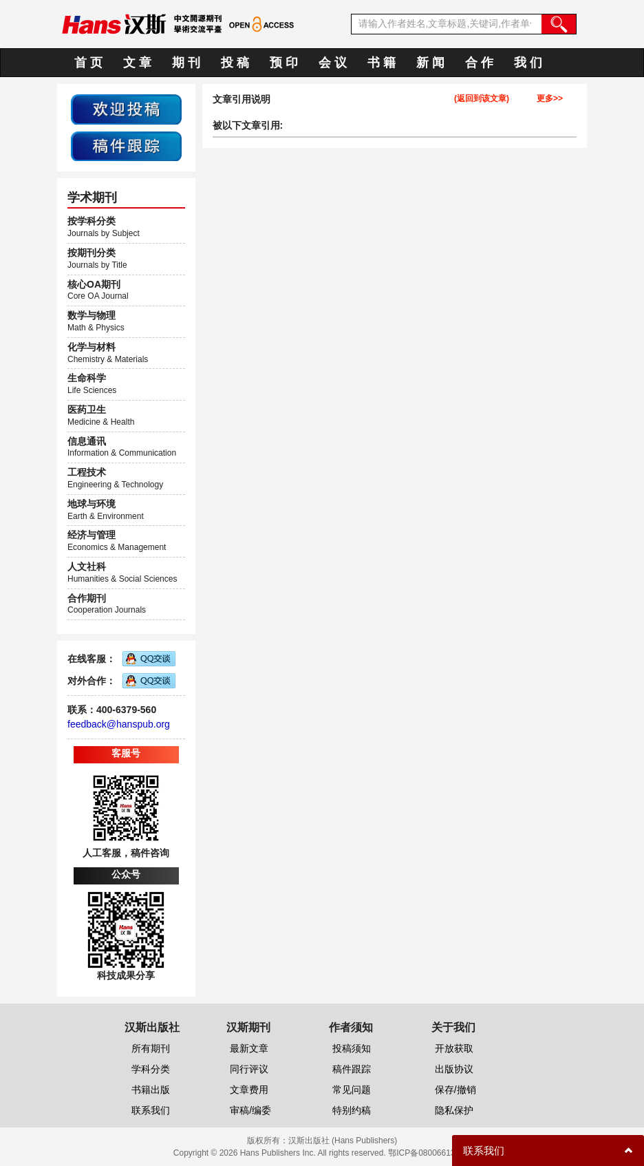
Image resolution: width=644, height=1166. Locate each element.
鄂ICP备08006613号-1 (429, 1153)
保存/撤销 (455, 1089)
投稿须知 (351, 1048)
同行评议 (249, 1068)
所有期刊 (150, 1048)
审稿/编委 (250, 1110)
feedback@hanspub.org (118, 724)
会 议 (333, 63)
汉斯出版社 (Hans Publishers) (343, 1140)
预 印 (284, 63)
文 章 (137, 63)
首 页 (88, 63)
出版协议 (454, 1068)
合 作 (479, 63)
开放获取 (454, 1048)
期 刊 (186, 63)
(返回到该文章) (481, 98)
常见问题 (351, 1089)
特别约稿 (351, 1110)
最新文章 (249, 1048)
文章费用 (249, 1089)
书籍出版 (150, 1089)
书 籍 (381, 63)
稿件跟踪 (351, 1068)
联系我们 (150, 1110)
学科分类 (150, 1068)
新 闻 (430, 63)
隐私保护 (454, 1110)
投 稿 (235, 63)
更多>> (550, 98)
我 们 (528, 63)
